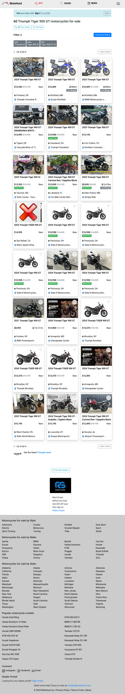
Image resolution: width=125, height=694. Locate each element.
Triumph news (44, 452)
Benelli (68, 541)
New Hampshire (41, 590)
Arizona (68, 568)
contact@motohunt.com (79, 685)
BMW (35, 541)
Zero (98, 557)
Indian (36, 548)
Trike (67, 531)
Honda (99, 544)
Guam (67, 574)
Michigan (69, 584)
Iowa (98, 577)
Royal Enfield (102, 551)
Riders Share (58, 510)
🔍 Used (38, 27)
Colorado (37, 571)
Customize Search (102, 35)
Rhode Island (8, 600)
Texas (5, 604)
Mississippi (7, 587)
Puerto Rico (101, 597)
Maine (99, 581)
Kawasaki (100, 548)
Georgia (37, 574)
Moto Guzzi (38, 551)
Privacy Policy (62, 690)
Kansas (5, 581)
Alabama (6, 568)
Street (98, 531)
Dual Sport (101, 524)
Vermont (69, 604)
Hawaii (99, 574)
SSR (4, 554)
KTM (67, 548)
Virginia (99, 604)
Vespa (5, 557)
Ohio (98, 594)
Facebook (25, 670)
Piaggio (68, 551)
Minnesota (101, 584)
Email (38, 670)
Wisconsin (70, 607)
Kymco (5, 551)
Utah (35, 604)
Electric (5, 528)
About (88, 690)
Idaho (4, 577)
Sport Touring (8, 531)
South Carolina (40, 600)
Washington (7, 607)
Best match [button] (105, 52)
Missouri (37, 587)
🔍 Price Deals (22, 27)
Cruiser (36, 524)
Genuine (37, 544)
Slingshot (37, 554)
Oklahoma (7, 597)
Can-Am (100, 541)
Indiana (68, 577)
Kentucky (37, 581)
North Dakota (71, 594)
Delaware (100, 571)
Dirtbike (68, 524)
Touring (37, 531)
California (6, 571)
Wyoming (100, 607)
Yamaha (68, 557)
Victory (36, 557)
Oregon (36, 597)
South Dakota (71, 600)
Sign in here (37, 681)
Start (107, 13)
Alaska (36, 568)
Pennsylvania (71, 597)
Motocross (38, 528)
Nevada (5, 590)
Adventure (7, 524)
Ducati (5, 544)
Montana (69, 587)
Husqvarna (7, 548)
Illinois (36, 577)
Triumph (100, 554)
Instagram (10, 670)
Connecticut (70, 571)
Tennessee (101, 600)
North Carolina (40, 594)
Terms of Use (77, 690)
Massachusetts (40, 584)
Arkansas (100, 568)
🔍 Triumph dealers (60, 470)
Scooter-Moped (72, 528)
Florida (5, 574)
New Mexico (102, 590)
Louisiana (69, 581)
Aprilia (5, 541)
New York (6, 594)
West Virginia (39, 607)
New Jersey (70, 590)
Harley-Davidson (72, 544)
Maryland (6, 584)
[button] (15, 67)
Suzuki (68, 554)
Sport (98, 528)
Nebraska (100, 587)
